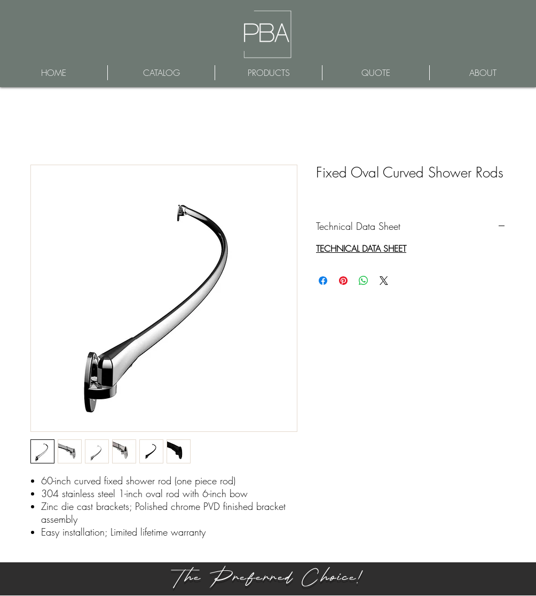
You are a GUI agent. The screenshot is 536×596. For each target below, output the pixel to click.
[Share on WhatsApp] (363, 280)
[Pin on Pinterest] (343, 280)
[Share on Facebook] (323, 280)
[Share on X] (383, 280)
